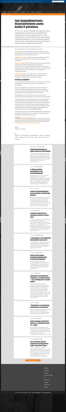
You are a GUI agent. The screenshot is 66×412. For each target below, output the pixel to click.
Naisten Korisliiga (18, 1)
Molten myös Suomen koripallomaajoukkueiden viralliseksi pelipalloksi (38, 257)
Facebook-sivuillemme (34, 123)
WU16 (44, 137)
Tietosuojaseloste (46, 392)
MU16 (33, 137)
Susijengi (4, 1)
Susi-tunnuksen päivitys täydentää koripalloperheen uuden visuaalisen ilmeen (39, 343)
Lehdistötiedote (47, 135)
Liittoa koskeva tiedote (25, 135)
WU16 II (47, 137)
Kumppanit (38, 12)
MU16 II (36, 137)
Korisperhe (23, 12)
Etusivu (4, 12)
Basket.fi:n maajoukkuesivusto (27, 117)
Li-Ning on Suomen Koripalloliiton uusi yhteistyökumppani (36, 171)
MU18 (29, 137)
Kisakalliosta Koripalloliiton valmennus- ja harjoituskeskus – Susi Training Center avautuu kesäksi (40, 279)
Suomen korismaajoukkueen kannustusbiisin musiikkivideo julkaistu (40, 193)
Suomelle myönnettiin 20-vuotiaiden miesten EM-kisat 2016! (39, 215)
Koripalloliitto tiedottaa (35, 135)
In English (31, 1)
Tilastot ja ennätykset (20, 74)
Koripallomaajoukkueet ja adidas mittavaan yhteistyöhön (40, 150)
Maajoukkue (17, 139)
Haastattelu (37, 302)
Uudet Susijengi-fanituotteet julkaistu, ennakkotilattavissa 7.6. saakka (40, 323)
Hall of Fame (26, 1)
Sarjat (9, 12)
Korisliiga (12, 1)
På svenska (35, 1)
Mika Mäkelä (17, 129)
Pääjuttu (41, 135)
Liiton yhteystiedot (36, 392)
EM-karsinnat (17, 135)
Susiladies (8, 1)
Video (37, 188)
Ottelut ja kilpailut (19, 63)
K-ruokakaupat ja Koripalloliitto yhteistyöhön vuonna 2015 (40, 239)
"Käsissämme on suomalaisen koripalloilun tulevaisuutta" (39, 306)
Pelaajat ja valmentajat (21, 57)
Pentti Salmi (23, 129)
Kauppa (39, 1)
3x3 (22, 1)
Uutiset (32, 12)
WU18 (40, 137)
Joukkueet (17, 51)
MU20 (26, 137)
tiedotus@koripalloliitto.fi (21, 123)
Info (28, 12)
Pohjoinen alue (37, 273)
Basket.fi (4, 14)
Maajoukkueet (16, 12)
